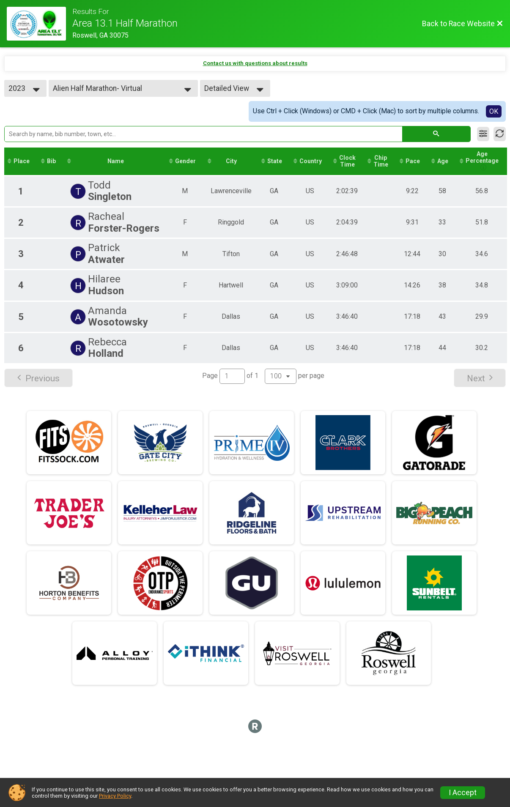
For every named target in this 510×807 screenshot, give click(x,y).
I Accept (463, 792)
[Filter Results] (483, 134)
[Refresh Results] (500, 134)
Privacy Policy (115, 796)
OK (493, 111)
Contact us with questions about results (255, 63)
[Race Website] (39, 24)
